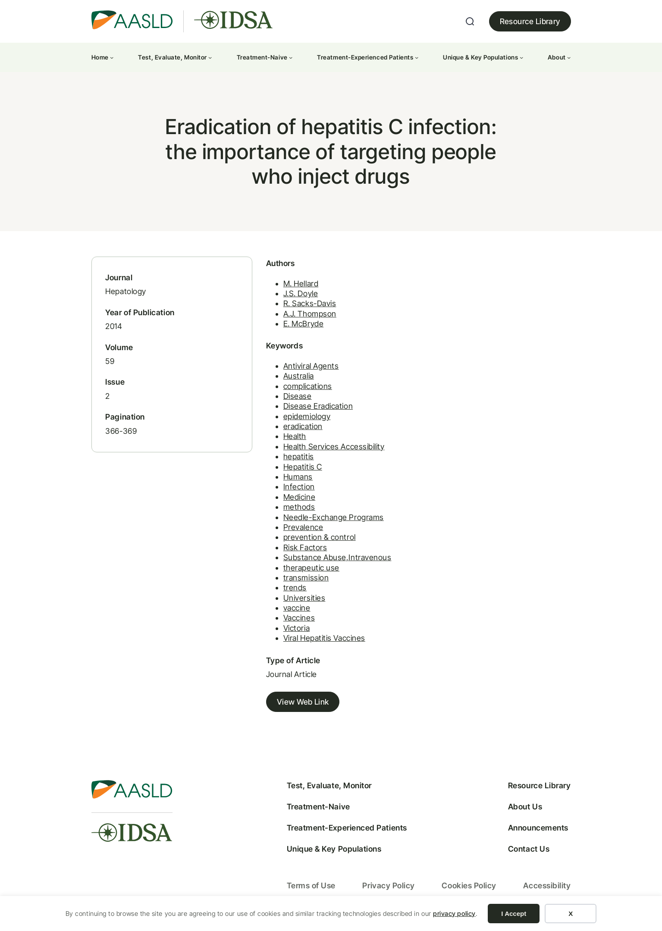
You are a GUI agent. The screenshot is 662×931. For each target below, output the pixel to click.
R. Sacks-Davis (304, 305)
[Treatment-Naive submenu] (290, 57)
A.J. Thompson (304, 315)
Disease (292, 398)
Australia (293, 377)
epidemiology (301, 418)
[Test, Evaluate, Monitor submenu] (210, 57)
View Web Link (297, 703)
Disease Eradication (312, 408)
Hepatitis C (297, 468)
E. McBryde (298, 325)
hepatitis (293, 458)
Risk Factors (299, 549)
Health (289, 438)
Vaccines (293, 619)
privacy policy (454, 913)
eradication (297, 428)
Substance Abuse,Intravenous (332, 559)
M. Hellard (295, 285)
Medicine (294, 499)
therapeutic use (306, 569)
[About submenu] (569, 57)
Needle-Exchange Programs (328, 518)
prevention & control (314, 539)
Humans (292, 478)
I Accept (513, 913)
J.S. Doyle (295, 295)
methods (294, 509)
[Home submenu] (111, 57)
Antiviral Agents (305, 368)
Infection (293, 488)
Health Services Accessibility (328, 448)
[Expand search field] (470, 21)
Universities (299, 599)
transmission (300, 579)
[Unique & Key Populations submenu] (521, 57)
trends (289, 589)
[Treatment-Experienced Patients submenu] (416, 57)
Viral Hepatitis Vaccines (319, 640)
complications (302, 387)
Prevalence (297, 529)
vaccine (291, 609)
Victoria (291, 630)
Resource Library (530, 21)
